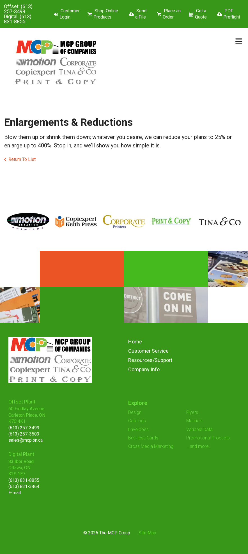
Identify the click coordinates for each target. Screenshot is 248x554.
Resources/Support (150, 360)
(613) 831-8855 (17, 18)
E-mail (14, 492)
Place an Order (172, 14)
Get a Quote (201, 14)
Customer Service (148, 351)
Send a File (140, 14)
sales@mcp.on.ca (25, 440)
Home (135, 342)
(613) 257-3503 (23, 434)
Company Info (144, 369)
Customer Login (69, 14)
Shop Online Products (105, 14)
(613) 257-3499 (18, 8)
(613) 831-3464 (23, 486)
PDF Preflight (231, 14)
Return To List (22, 159)
